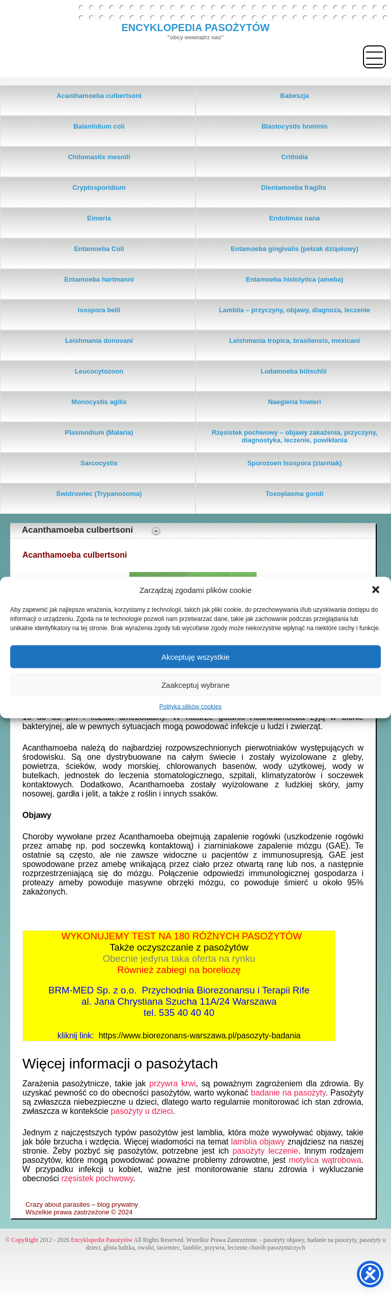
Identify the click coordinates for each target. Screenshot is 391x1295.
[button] (376, 590)
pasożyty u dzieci (141, 1111)
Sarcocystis (99, 463)
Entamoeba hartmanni (99, 279)
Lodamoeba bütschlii (295, 371)
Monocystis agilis (98, 402)
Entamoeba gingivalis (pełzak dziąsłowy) (294, 249)
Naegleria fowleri (294, 402)
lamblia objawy (258, 1141)
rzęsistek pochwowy (97, 1178)
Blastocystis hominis (294, 126)
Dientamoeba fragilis (294, 187)
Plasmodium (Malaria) (99, 432)
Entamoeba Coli (99, 249)
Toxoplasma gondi (295, 493)
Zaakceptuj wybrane (195, 684)
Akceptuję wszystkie (195, 656)
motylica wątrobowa (325, 1160)
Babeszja (294, 95)
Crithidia (294, 157)
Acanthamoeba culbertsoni (99, 95)
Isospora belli (99, 310)
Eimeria (99, 218)
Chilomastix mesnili (99, 157)
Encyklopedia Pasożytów (101, 1239)
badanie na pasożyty (288, 1092)
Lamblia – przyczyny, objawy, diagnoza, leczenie (294, 310)
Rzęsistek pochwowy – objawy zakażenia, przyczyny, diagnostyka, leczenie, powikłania (295, 436)
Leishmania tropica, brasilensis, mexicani (294, 340)
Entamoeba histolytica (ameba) (294, 279)
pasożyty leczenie (265, 1151)
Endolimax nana (294, 218)
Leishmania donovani (99, 340)
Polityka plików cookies (190, 706)
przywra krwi (172, 1083)
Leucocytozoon (99, 371)
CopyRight (25, 1239)
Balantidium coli (98, 126)
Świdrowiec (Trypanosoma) (99, 493)
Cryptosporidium (99, 187)
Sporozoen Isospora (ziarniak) (294, 463)
